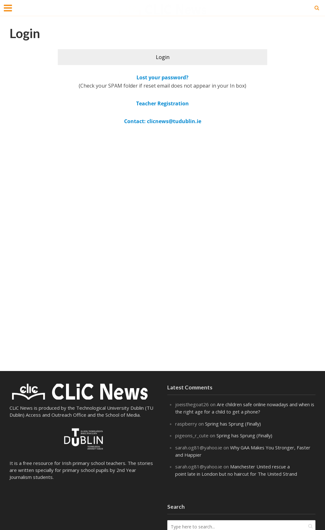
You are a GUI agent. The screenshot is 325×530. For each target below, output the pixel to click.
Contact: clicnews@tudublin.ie (162, 121)
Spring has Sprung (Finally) (233, 423)
